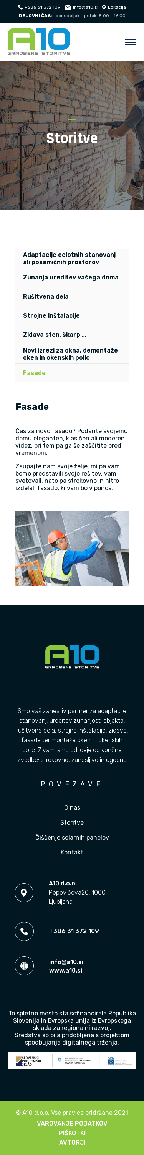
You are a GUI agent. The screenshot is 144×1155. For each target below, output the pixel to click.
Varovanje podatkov (72, 1123)
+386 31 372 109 (39, 7)
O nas (72, 807)
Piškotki (72, 1133)
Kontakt (72, 852)
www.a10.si (65, 970)
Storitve (72, 822)
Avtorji (72, 1142)
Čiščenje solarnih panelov (72, 837)
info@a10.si (81, 7)
